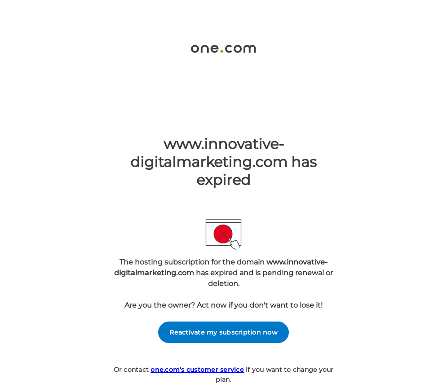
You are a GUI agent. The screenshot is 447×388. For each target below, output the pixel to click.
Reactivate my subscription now (223, 332)
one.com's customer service (197, 370)
